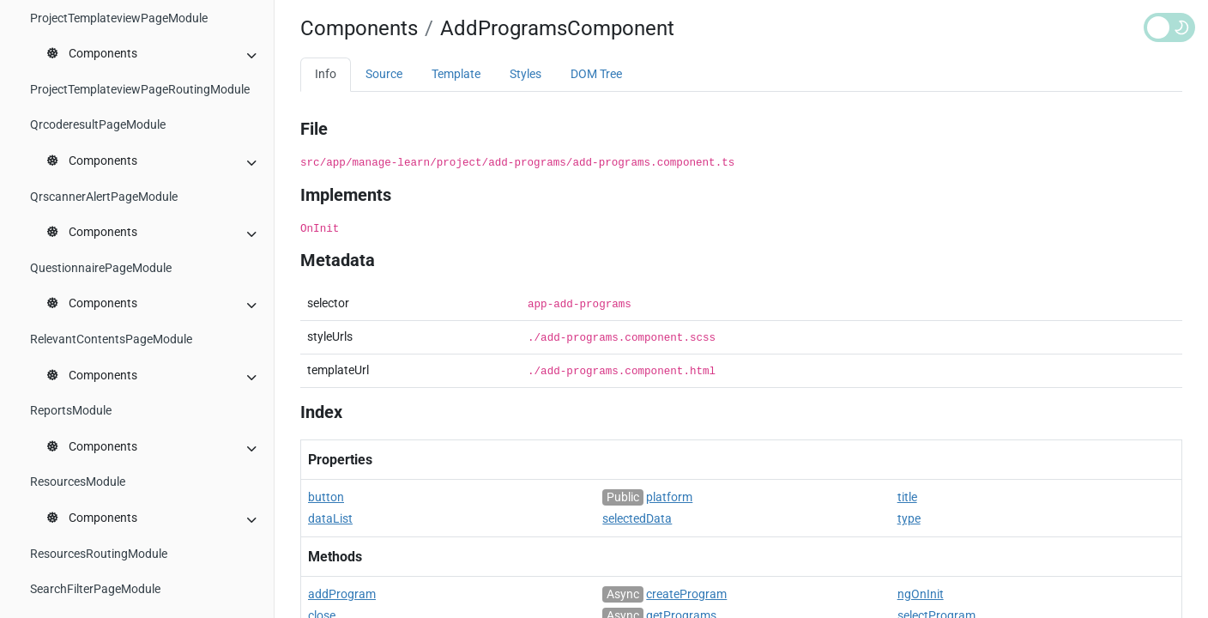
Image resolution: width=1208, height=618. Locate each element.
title (907, 497)
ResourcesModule (77, 482)
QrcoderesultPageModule (98, 125)
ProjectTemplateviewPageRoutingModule (140, 89)
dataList (330, 519)
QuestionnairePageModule (101, 268)
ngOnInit (920, 594)
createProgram (686, 594)
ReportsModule (71, 410)
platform (669, 497)
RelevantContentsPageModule (111, 339)
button (326, 497)
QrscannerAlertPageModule (104, 197)
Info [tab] (325, 74)
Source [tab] (383, 74)
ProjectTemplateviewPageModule (119, 18)
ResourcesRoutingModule (98, 554)
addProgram (342, 594)
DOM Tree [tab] (596, 74)
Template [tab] (456, 74)
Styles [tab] (525, 74)
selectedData (637, 519)
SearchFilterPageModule (95, 589)
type (909, 519)
